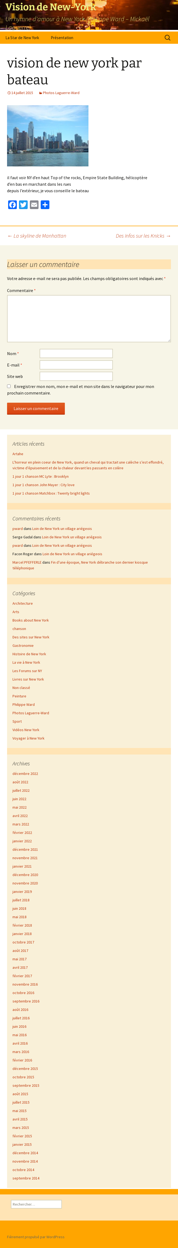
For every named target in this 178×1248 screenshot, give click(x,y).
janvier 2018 (22, 933)
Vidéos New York (25, 729)
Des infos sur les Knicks (143, 235)
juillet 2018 (21, 900)
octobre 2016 (23, 992)
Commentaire (21, 290)
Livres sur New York (28, 679)
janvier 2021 (22, 866)
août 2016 (20, 1009)
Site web (15, 376)
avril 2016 (20, 1043)
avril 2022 (20, 815)
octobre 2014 (23, 1169)
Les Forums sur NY (27, 670)
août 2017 (20, 950)
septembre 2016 (25, 1001)
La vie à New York (26, 662)
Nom (13, 353)
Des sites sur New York (30, 637)
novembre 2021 (25, 857)
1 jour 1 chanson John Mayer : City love (43, 484)
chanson (19, 628)
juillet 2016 (21, 1018)
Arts (15, 611)
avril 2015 (20, 1119)
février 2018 (22, 925)
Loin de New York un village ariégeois (62, 528)
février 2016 (22, 1060)
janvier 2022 (22, 841)
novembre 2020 (25, 883)
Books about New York (30, 620)
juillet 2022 (21, 790)
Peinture (19, 696)
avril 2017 (20, 967)
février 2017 (22, 975)
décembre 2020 (25, 874)
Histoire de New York (29, 653)
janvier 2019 (22, 891)
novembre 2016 (25, 984)
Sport (17, 721)
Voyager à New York (28, 738)
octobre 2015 (23, 1077)
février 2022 (22, 832)
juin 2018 (19, 908)
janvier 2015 (22, 1144)
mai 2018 (19, 916)
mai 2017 (19, 959)
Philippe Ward (23, 704)
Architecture (22, 603)
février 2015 (22, 1136)
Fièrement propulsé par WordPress (36, 1236)
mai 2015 (19, 1110)
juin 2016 (19, 1026)
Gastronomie (23, 645)
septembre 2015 (25, 1085)
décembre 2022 (25, 773)
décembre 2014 (25, 1152)
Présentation (62, 37)
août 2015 (20, 1093)
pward (17, 528)
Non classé (21, 687)
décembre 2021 (25, 849)
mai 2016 (19, 1034)
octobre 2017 (23, 942)
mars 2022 (20, 824)
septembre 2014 (25, 1178)
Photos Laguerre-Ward (61, 92)
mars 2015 (20, 1127)
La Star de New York (22, 37)
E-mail (14, 365)
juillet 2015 (21, 1102)
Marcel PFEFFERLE (27, 562)
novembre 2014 (25, 1161)
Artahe (17, 453)
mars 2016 (20, 1051)
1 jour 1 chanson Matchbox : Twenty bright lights (51, 493)
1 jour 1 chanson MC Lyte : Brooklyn (40, 476)
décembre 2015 (25, 1068)
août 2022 (20, 782)
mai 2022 (19, 807)
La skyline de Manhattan (36, 235)
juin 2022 (19, 798)
